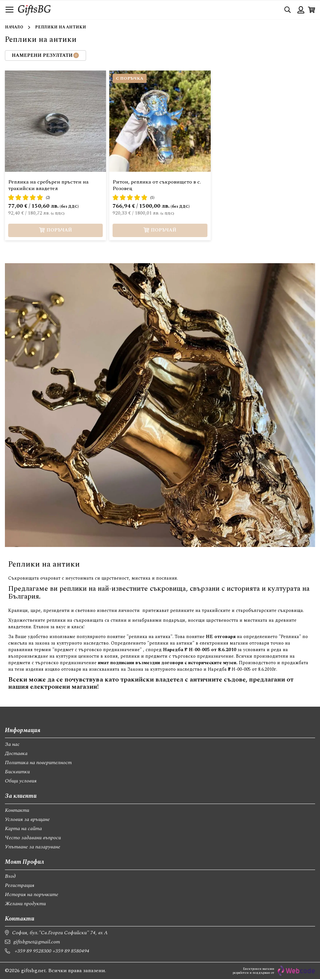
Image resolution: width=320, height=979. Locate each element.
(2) (48, 198)
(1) (152, 198)
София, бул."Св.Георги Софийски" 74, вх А (60, 933)
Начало (14, 27)
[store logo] (34, 9)
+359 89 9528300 (33, 951)
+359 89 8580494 (71, 951)
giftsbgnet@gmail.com (36, 942)
